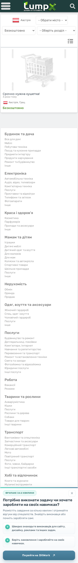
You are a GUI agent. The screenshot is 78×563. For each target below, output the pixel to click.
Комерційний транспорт (20, 445)
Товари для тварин (17, 420)
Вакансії (10, 385)
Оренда (9, 293)
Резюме (10, 388)
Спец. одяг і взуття (17, 313)
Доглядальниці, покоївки (21, 341)
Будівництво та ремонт (20, 338)
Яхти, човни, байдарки (19, 463)
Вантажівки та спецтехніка (22, 437)
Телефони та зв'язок (18, 197)
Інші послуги (13, 372)
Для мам (10, 257)
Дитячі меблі (13, 246)
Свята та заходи (15, 360)
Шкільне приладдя (17, 268)
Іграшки (10, 242)
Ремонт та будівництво (20, 161)
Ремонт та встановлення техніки (26, 356)
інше (7, 324)
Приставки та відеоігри (20, 193)
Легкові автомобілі (16, 448)
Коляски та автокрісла (19, 261)
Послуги (10, 190)
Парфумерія (12, 221)
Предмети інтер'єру (17, 154)
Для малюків (13, 253)
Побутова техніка (16, 146)
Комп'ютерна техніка (18, 186)
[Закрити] (72, 493)
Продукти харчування (19, 158)
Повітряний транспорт (19, 456)
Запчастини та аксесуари (21, 441)
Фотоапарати (13, 201)
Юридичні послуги (17, 368)
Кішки (8, 405)
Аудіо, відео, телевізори (20, 182)
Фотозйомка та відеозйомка (23, 364)
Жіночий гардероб (17, 310)
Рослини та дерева (17, 413)
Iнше (8, 165)
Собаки (9, 417)
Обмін (8, 289)
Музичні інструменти (18, 484)
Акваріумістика (15, 401)
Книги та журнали (16, 480)
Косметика (12, 218)
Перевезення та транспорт (22, 353)
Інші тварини (13, 424)
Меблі (8, 143)
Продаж (10, 296)
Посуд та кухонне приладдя (23, 150)
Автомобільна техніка (19, 178)
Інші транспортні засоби (20, 467)
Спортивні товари (16, 264)
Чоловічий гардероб (18, 317)
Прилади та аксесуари (19, 225)
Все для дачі (13, 139)
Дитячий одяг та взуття (20, 250)
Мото (8, 452)
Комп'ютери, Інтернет (19, 345)
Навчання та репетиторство (23, 349)
